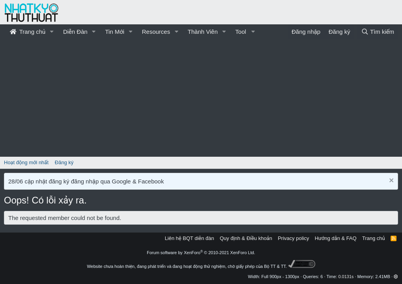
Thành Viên (202, 31)
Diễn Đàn (75, 31)
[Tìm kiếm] (377, 31)
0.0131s (346, 276)
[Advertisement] (201, 98)
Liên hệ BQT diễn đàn (189, 238)
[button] (51, 31)
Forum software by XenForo (201, 252)
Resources (156, 31)
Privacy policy (293, 238)
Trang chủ (28, 31)
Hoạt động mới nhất (26, 162)
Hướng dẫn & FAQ (335, 238)
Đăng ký (64, 162)
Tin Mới (114, 31)
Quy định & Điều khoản (246, 238)
